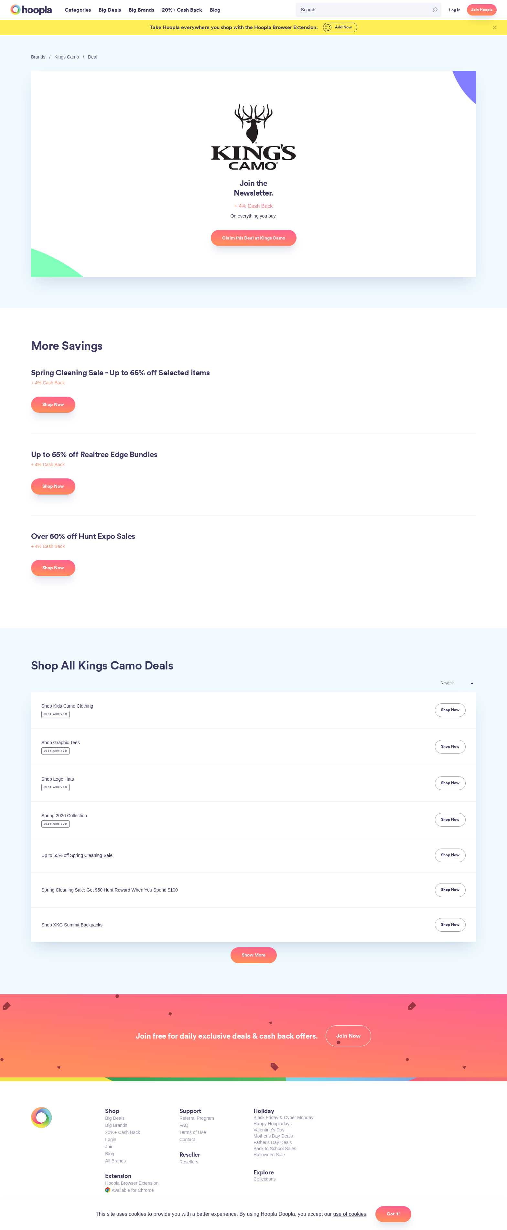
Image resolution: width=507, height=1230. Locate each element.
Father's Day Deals (272, 1142)
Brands (38, 56)
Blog (109, 1153)
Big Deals (114, 1118)
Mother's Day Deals (273, 1136)
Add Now (338, 27)
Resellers (188, 1161)
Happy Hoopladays (272, 1123)
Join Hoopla (481, 10)
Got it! (393, 1214)
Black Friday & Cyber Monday (283, 1117)
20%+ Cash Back (122, 1132)
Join (109, 1146)
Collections (264, 1179)
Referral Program (196, 1118)
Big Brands (116, 1125)
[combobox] (461, 684)
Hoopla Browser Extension (131, 1183)
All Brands (115, 1160)
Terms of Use (192, 1132)
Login (110, 1139)
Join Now (348, 1035)
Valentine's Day (269, 1129)
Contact (187, 1139)
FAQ (184, 1125)
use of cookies (349, 1214)
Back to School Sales (274, 1148)
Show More (253, 955)
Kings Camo (66, 56)
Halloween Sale (269, 1154)
